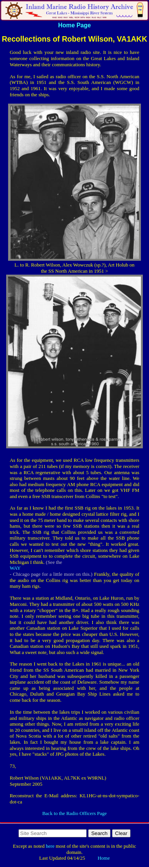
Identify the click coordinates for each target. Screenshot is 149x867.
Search (99, 833)
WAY (15, 568)
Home (103, 858)
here (50, 846)
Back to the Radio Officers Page (74, 813)
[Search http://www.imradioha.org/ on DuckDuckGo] (52, 833)
